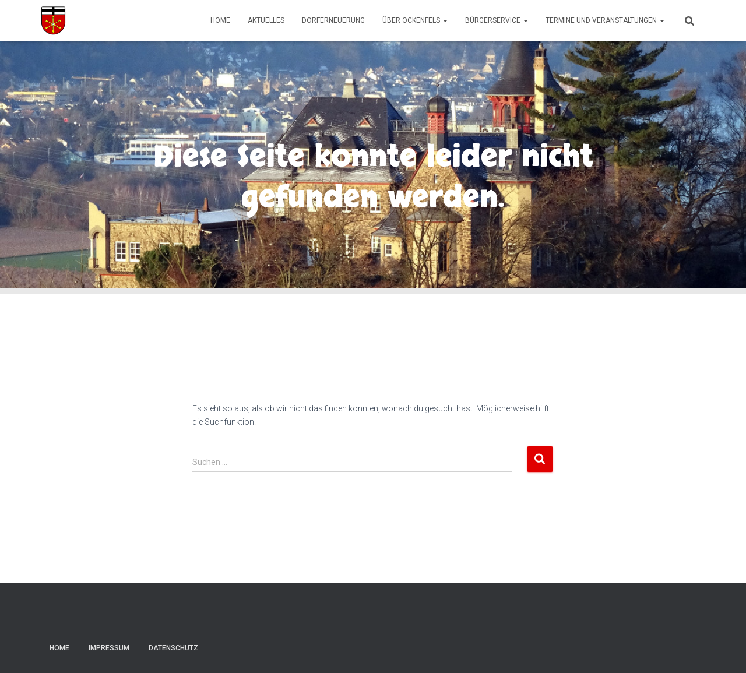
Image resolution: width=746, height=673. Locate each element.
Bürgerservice (496, 20)
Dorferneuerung (333, 20)
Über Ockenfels (415, 20)
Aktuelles (266, 20)
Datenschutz (173, 648)
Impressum (109, 648)
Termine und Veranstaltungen (605, 20)
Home (220, 20)
